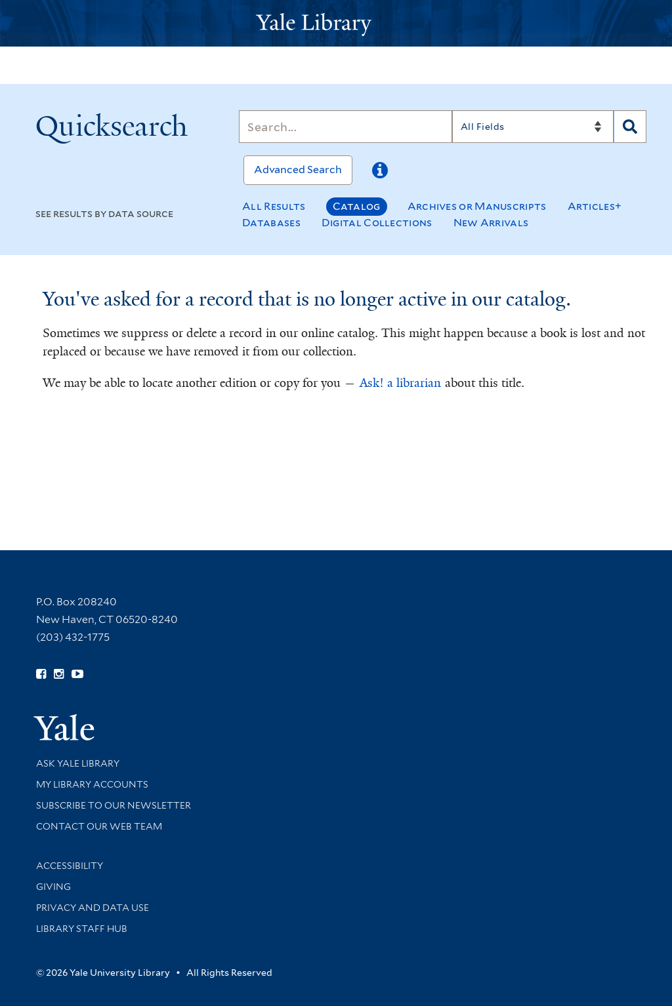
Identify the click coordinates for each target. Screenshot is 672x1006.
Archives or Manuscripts (477, 206)
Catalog (357, 206)
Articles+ (595, 206)
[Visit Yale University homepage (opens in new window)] (64, 723)
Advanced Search (298, 169)
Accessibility (69, 865)
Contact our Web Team (99, 826)
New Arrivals (491, 222)
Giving (53, 886)
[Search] (345, 126)
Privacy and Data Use (92, 907)
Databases (271, 222)
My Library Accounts (92, 784)
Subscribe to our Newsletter (113, 805)
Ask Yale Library (77, 763)
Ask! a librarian (400, 383)
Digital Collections (377, 222)
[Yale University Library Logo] (336, 23)
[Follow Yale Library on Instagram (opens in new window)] (59, 674)
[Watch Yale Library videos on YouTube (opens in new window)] (77, 674)
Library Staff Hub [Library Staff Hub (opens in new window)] (81, 928)
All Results (273, 206)
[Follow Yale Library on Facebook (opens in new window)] (41, 674)
